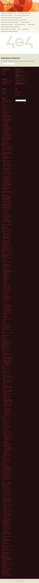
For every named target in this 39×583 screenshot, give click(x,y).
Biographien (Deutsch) (5, 117)
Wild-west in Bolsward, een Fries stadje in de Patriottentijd (10, 26)
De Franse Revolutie (5, 156)
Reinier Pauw (4, 417)
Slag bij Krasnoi (4, 464)
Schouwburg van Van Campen (6, 458)
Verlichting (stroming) (5, 539)
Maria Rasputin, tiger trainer (6, 567)
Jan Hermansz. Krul (6, 459)
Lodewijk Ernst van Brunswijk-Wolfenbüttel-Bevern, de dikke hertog (7, 387)
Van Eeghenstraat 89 (6, 325)
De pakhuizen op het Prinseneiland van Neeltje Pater (9, 31)
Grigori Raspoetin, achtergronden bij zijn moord (8, 12)
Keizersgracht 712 (6, 294)
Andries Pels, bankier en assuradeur (6, 15)
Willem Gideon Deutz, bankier (7, 477)
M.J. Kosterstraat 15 (6, 304)
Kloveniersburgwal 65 (6, 296)
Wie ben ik (3, 544)
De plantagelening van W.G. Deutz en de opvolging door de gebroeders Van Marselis (7, 198)
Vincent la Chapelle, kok (5, 543)
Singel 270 (4, 321)
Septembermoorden (6, 186)
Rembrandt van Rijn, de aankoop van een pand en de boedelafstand (7, 445)
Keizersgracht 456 (6, 291)
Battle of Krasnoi (4, 113)
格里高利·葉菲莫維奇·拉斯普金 (7, 574)
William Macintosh (4, 548)
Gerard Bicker (4, 74)
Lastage (4, 302)
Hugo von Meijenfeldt (18, 78)
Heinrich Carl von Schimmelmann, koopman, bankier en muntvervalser (7, 255)
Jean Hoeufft (5, 282)
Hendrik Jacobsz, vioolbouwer (6, 258)
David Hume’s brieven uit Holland (7, 148)
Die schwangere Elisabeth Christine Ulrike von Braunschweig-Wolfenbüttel (7, 120)
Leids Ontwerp (5, 384)
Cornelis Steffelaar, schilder (7, 426)
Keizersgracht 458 (6, 293)
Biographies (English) (5, 125)
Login (16, 90)
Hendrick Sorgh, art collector (7, 431)
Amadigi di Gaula (4, 104)
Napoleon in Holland (5, 353)
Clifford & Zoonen (4, 141)
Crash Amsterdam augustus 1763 (7, 146)
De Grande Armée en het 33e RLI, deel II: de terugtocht (9, 22)
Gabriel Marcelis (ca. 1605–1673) (7, 246)
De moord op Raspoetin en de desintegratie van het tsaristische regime (7, 192)
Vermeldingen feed (18, 92)
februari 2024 (4, 93)
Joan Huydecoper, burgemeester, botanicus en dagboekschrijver (7, 521)
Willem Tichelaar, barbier (5, 546)
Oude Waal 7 (4, 370)
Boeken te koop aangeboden (6, 135)
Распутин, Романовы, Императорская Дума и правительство (5, 572)
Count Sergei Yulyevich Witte (7, 128)
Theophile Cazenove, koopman (6, 483)
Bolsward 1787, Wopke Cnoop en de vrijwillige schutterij (7, 405)
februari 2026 (4, 90)
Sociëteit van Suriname (31, 24)
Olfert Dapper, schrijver (5, 368)
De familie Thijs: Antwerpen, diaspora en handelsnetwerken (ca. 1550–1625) (6, 153)
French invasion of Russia (6, 100)
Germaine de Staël (5, 247)
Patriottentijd (4, 375)
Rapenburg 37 (5, 317)
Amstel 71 (4, 262)
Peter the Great (4, 416)
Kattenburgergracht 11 (6, 284)
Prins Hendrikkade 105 (6, 311)
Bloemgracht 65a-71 (6, 264)
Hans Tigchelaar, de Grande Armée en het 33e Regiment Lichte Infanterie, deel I (13, 19)
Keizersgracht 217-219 (6, 285)
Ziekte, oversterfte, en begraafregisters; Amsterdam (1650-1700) (11, 17)
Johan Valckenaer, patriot (7, 380)
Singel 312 (4, 323)
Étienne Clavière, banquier (6, 229)
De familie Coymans (6, 268)
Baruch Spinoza (4, 71)
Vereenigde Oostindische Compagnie (7, 24)
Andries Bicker (4, 106)
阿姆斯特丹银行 (4, 560)
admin (16, 71)
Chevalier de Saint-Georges (6, 139)
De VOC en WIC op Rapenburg (6, 202)
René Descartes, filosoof (6, 419)
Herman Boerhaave (5, 259)
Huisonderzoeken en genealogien (20, 24)
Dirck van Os (4, 226)
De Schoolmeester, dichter (6, 201)
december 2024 (4, 92)
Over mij (19, 29)
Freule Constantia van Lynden (7, 376)
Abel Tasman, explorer (6, 487)
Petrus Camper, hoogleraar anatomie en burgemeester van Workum (7, 391)
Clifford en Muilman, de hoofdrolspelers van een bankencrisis (20, 72)
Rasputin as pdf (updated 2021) (6, 569)
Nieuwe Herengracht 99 (6, 307)
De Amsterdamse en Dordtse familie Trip (24, 12)
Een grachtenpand (6, 279)
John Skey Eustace (5, 337)
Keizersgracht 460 (25, 29)
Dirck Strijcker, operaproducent (7, 224)
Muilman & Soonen (5, 351)
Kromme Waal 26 (5, 301)
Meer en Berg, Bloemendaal (7, 305)
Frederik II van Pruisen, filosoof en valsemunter (21, 15)
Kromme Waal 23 (5, 299)
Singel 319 (3, 72)
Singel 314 (3, 462)
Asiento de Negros (5, 110)
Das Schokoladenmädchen (7, 427)
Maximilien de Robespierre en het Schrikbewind (8, 29)
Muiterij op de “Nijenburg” (7, 524)
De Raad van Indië (5, 497)
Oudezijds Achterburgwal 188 (6, 371)
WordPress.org (17, 95)
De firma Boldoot (5, 277)
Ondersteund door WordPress (19, 580)
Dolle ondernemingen (5, 227)
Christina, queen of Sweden (7, 126)
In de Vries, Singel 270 (5, 328)
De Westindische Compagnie (25, 22)
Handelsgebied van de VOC (7, 509)
